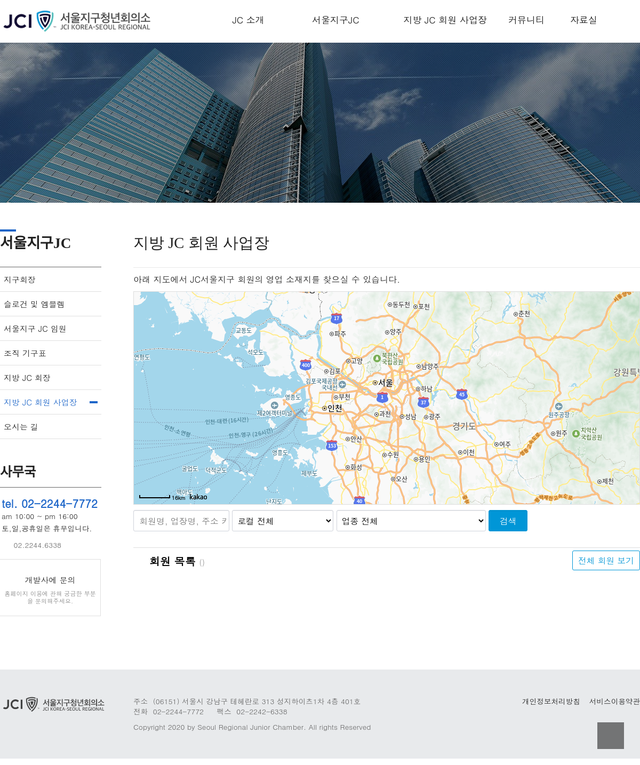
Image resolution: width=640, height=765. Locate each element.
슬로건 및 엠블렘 (34, 303)
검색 (508, 521)
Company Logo (80, 21)
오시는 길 (21, 426)
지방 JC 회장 (27, 377)
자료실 (583, 19)
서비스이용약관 (614, 701)
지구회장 (20, 279)
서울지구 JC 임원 (35, 328)
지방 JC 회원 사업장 (445, 19)
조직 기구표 (25, 352)
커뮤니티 (526, 19)
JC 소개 (249, 19)
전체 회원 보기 (606, 560)
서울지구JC (335, 19)
